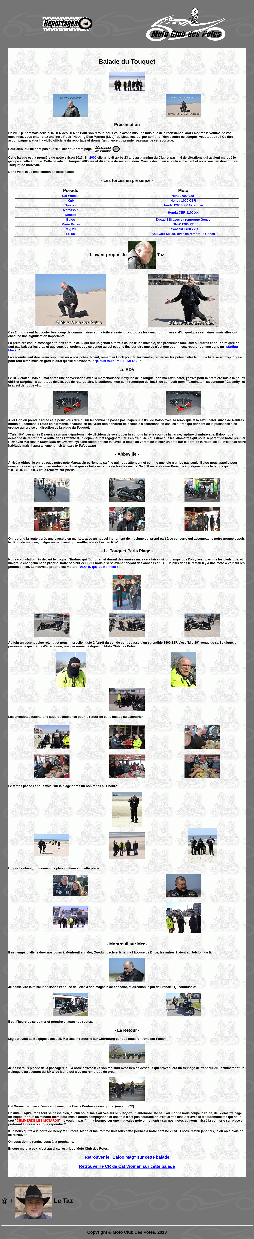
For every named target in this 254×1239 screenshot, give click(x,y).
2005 (92, 157)
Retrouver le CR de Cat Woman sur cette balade (127, 1166)
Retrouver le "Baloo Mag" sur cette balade (127, 1157)
